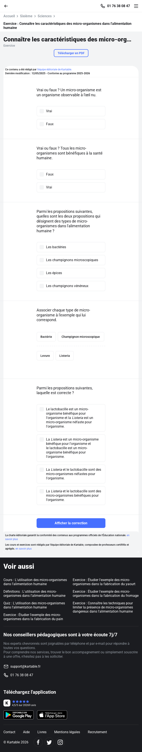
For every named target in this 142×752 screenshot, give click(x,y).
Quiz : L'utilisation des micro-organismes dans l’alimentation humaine (34, 605)
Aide (26, 732)
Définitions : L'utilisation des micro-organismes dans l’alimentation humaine (34, 593)
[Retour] (7, 6)
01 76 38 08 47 (118, 6)
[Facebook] (38, 742)
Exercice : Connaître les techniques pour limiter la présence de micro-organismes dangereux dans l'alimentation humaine (103, 607)
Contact (9, 732)
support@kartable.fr (25, 666)
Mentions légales (67, 732)
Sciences (45, 16)
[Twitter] (49, 742)
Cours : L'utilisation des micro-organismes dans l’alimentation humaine (35, 582)
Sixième (26, 16)
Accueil (9, 16)
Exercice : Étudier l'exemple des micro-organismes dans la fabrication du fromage (106, 593)
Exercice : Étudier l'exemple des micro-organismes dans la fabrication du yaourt (104, 582)
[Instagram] (60, 742)
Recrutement (97, 732)
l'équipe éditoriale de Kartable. (54, 69)
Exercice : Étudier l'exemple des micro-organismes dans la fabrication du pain (33, 617)
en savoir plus (23, 548)
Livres (41, 732)
